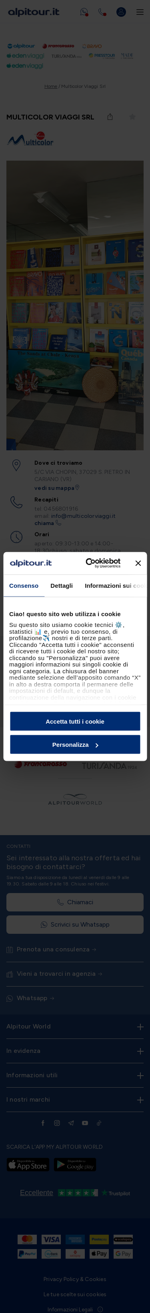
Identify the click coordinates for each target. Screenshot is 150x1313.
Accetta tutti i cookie (75, 721)
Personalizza (75, 744)
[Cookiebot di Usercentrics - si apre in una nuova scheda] (89, 563)
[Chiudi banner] (138, 563)
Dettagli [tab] (61, 585)
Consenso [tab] (23, 585)
